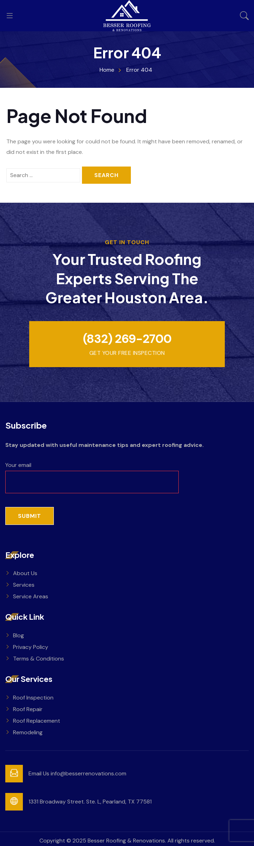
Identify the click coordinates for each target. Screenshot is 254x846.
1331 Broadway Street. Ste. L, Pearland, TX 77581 (90, 801)
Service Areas (30, 596)
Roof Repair (28, 709)
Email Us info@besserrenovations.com (77, 773)
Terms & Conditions (38, 658)
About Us (25, 573)
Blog (18, 635)
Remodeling (28, 732)
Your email (92, 473)
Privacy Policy (30, 647)
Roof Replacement (36, 720)
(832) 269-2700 (127, 339)
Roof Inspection (33, 697)
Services (23, 584)
